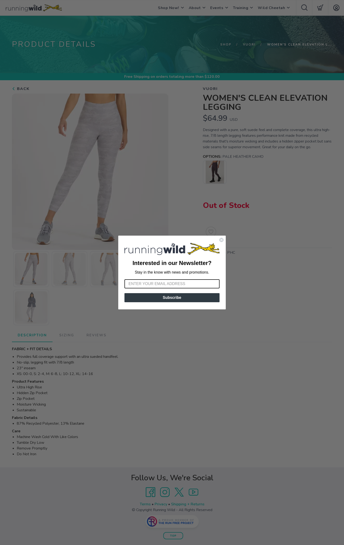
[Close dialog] (221, 240)
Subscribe (172, 298)
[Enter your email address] (172, 283)
